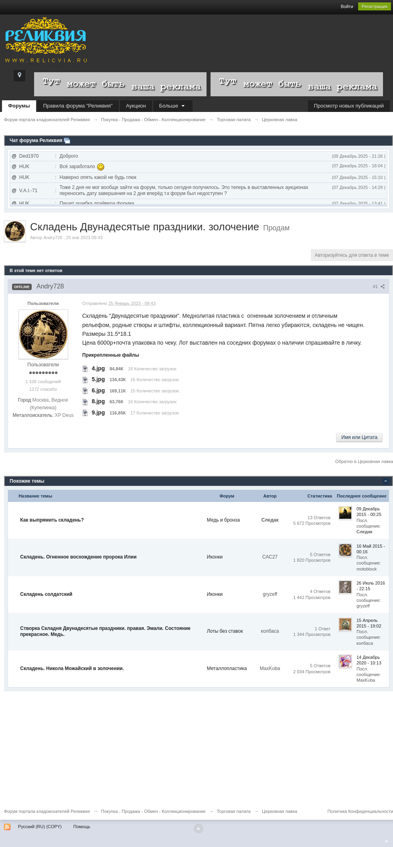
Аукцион (136, 106)
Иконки (215, 557)
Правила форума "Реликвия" (78, 106)
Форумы (19, 106)
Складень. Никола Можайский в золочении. (72, 668)
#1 (379, 286)
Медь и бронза (223, 520)
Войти (347, 6)
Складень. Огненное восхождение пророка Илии (78, 557)
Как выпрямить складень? (52, 520)
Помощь (82, 826)
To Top (386, 840)
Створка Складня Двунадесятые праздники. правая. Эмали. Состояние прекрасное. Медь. (105, 632)
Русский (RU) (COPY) (40, 826)
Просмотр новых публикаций (349, 106)
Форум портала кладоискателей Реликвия (47, 811)
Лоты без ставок (225, 631)
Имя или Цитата (359, 437)
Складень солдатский (46, 594)
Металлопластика (227, 668)
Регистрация (374, 6)
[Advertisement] (196, 747)
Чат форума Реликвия (36, 140)
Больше (172, 106)
